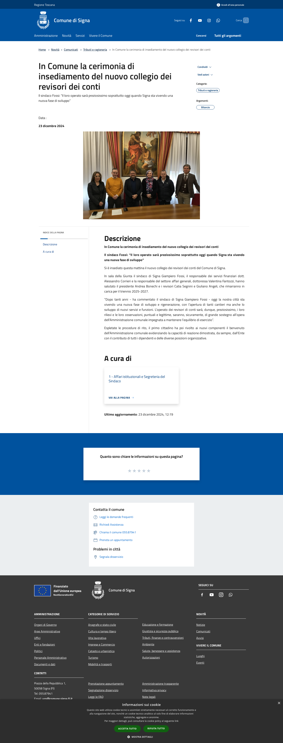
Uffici (37, 638)
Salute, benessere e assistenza (161, 651)
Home (42, 49)
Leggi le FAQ (96, 697)
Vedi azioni (206, 75)
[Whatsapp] (212, 20)
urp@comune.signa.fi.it (57, 698)
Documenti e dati (44, 664)
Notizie (200, 625)
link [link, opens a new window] (177, 721)
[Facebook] (184, 20)
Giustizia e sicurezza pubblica (160, 631)
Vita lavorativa (97, 638)
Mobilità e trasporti (100, 664)
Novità (55, 49)
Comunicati (71, 49)
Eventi (200, 662)
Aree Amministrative (47, 631)
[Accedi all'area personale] (230, 5)
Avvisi (200, 638)
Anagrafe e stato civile (102, 625)
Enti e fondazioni (44, 644)
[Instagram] (202, 20)
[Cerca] (244, 20)
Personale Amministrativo (50, 657)
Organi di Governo (45, 625)
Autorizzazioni (151, 657)
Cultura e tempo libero (102, 631)
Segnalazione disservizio (103, 690)
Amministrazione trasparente (160, 683)
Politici (38, 651)
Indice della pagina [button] (53, 232)
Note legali (149, 697)
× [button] (279, 703)
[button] (141, 737)
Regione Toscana (44, 5)
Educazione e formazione (157, 624)
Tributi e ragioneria (95, 49)
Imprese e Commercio (101, 644)
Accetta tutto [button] (127, 728)
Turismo (93, 657)
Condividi (205, 67)
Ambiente (148, 644)
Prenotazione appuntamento (106, 683)
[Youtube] (193, 20)
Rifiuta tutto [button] (156, 728)
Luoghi (200, 656)
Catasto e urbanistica (101, 651)
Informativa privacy (154, 690)
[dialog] (141, 721)
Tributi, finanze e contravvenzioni (163, 637)
